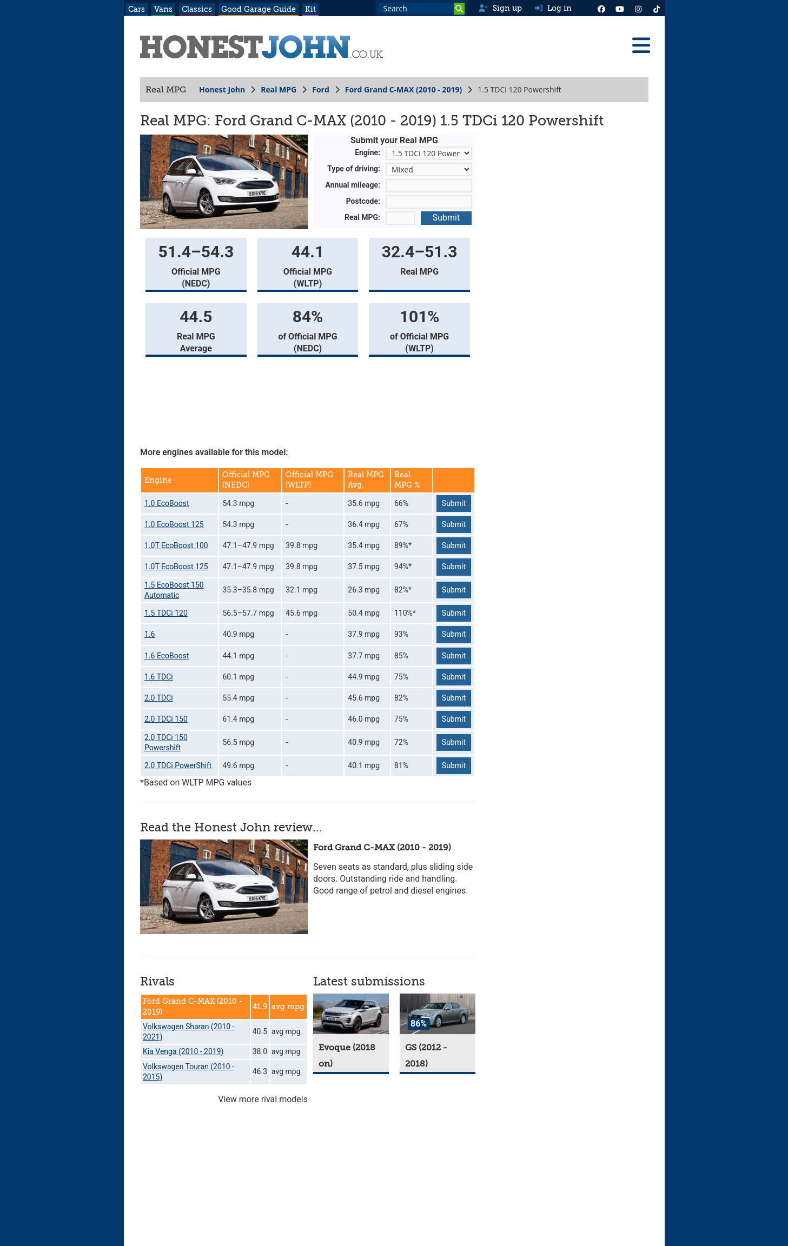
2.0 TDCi (158, 698)
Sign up (500, 8)
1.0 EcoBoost (166, 503)
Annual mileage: (352, 185)
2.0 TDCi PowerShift (177, 765)
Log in (553, 8)
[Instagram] (638, 8)
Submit (445, 217)
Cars (136, 9)
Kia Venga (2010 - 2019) (183, 1051)
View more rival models (263, 1099)
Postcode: (363, 201)
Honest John (222, 89)
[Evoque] (351, 1014)
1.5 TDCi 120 (166, 613)
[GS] (437, 1014)
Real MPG (278, 89)
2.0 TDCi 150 (166, 719)
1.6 (149, 634)
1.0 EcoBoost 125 (174, 524)
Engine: (367, 152)
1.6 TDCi (158, 676)
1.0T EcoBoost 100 (176, 545)
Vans (163, 9)
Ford (320, 89)
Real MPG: (362, 217)
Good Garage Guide (258, 9)
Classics (197, 9)
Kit (310, 9)
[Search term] (421, 8)
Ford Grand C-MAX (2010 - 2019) (403, 89)
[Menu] (641, 45)
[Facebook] (601, 8)
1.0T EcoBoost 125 (176, 566)
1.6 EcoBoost (166, 655)
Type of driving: (353, 168)
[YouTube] (620, 8)
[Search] (459, 9)
